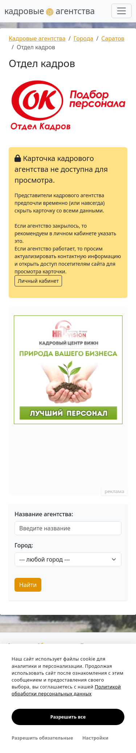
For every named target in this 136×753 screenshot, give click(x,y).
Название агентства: (44, 514)
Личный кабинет (38, 280)
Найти (28, 585)
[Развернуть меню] (121, 11)
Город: (24, 545)
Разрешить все (68, 716)
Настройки (95, 738)
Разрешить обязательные (42, 738)
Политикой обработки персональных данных (66, 690)
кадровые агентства (49, 11)
